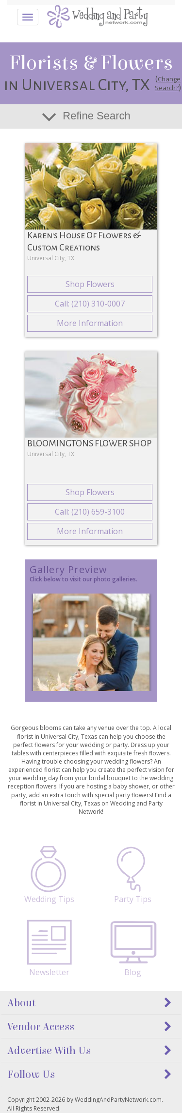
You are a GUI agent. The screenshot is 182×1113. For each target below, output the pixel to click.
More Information (90, 323)
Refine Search (96, 116)
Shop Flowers (90, 284)
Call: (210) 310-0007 (90, 303)
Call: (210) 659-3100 (90, 511)
